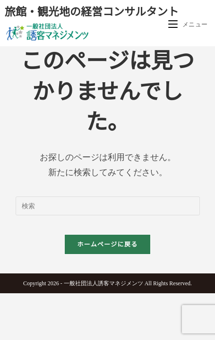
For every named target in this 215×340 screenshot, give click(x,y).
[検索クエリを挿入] (108, 205)
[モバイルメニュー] (188, 24)
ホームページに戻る (107, 244)
